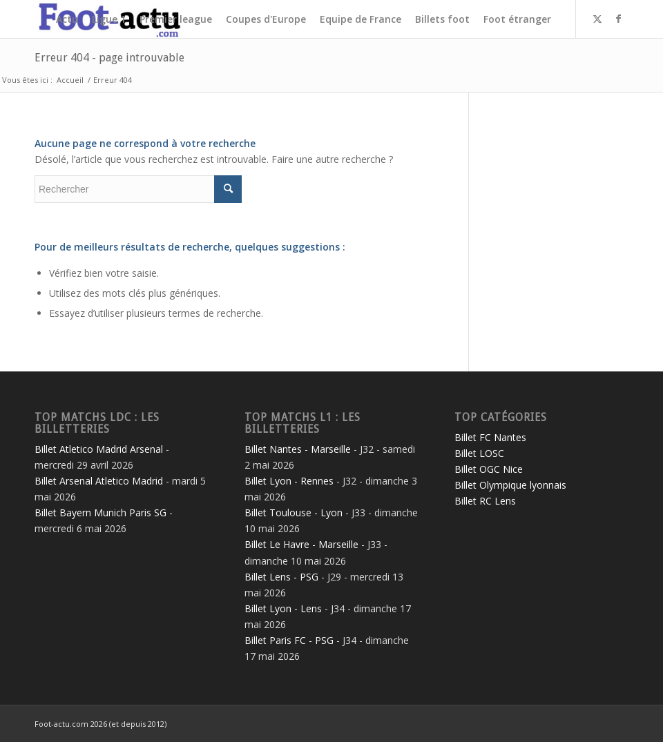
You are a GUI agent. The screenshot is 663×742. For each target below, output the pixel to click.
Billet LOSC (479, 453)
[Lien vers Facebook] (618, 18)
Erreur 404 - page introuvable (109, 57)
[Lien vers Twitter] (597, 18)
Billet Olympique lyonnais (510, 484)
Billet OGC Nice (488, 469)
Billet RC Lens (485, 500)
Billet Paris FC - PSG (289, 640)
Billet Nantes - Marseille (297, 449)
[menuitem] (67, 19)
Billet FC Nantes (490, 437)
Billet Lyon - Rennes (289, 480)
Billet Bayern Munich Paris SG (100, 512)
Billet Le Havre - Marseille (301, 544)
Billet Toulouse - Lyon (293, 512)
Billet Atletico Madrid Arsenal (99, 449)
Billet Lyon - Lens (283, 608)
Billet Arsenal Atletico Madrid (99, 480)
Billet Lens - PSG (281, 576)
